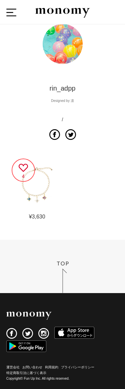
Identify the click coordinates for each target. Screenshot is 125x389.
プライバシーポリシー (77, 367)
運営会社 (13, 367)
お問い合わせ (32, 367)
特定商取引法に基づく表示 (26, 373)
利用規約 (51, 367)
